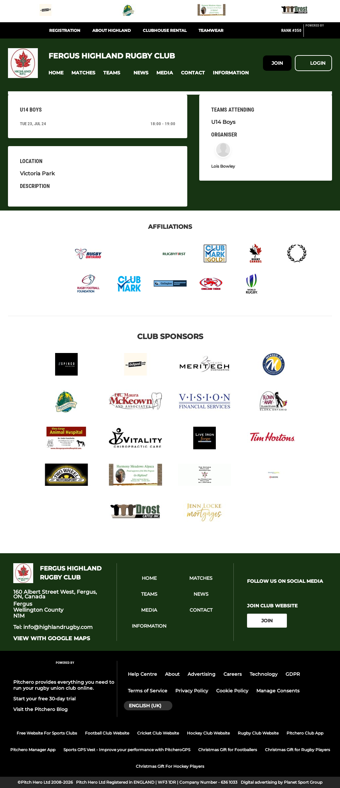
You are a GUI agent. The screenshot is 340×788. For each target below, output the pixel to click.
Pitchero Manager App (32, 749)
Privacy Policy (191, 691)
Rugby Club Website (258, 733)
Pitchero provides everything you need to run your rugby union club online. (63, 685)
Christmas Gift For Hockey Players (170, 766)
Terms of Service (147, 691)
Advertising (201, 674)
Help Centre (142, 674)
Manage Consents (277, 691)
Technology (264, 674)
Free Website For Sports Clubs (47, 733)
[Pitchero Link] (318, 33)
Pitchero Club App (305, 733)
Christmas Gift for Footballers (227, 749)
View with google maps (51, 638)
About (172, 674)
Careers (232, 674)
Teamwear (211, 30)
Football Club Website (107, 733)
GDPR (293, 674)
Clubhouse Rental (165, 30)
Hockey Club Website (208, 733)
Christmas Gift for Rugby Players (297, 749)
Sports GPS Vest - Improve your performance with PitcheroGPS (126, 749)
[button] (55, 72)
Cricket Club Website (158, 733)
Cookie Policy (232, 691)
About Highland (111, 30)
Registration (64, 30)
